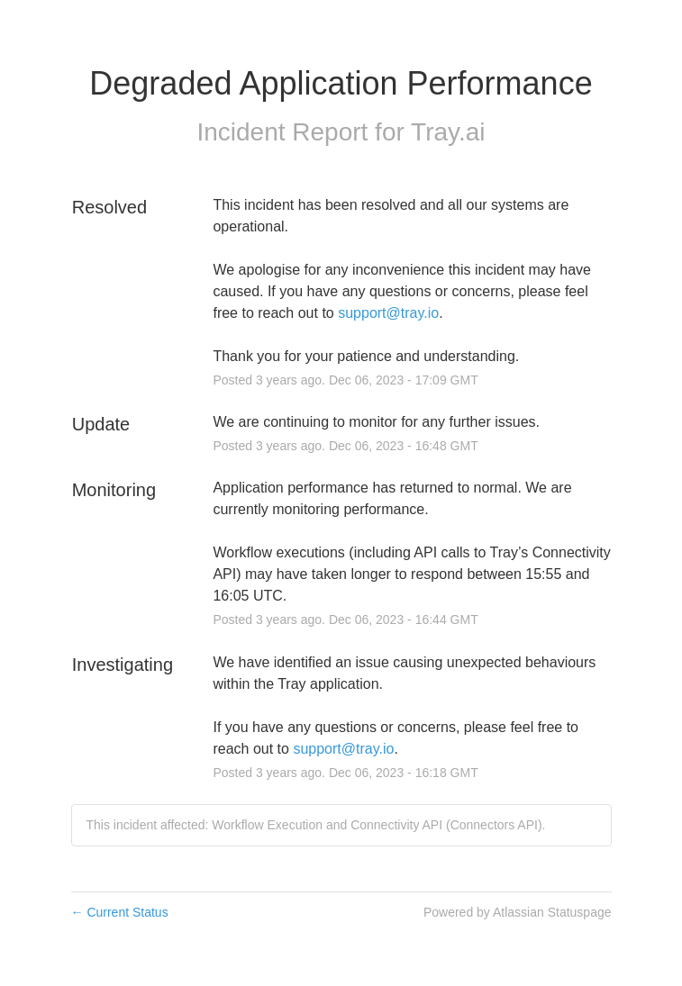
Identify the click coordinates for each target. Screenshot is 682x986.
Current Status (119, 912)
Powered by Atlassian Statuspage (517, 912)
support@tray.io (388, 313)
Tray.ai (448, 132)
